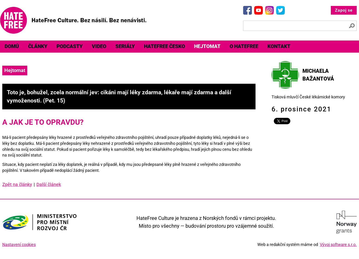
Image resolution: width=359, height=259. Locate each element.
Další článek (48, 184)
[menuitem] (12, 46)
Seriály (125, 46)
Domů (12, 46)
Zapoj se (344, 10)
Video (99, 46)
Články (37, 46)
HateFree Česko (164, 46)
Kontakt (278, 46)
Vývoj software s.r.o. (338, 244)
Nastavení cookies (19, 244)
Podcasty (70, 46)
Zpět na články (18, 184)
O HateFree (244, 46)
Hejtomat (207, 46)
